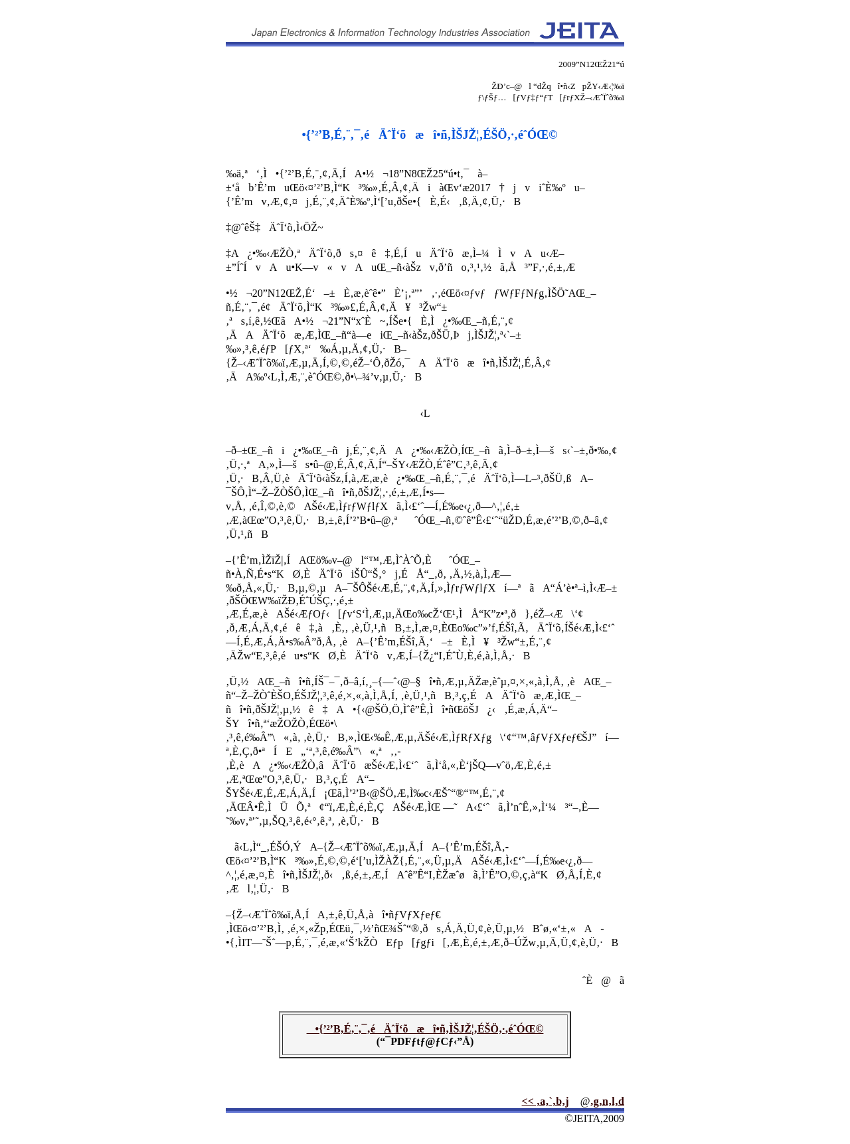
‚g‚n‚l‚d (607, 1101)
